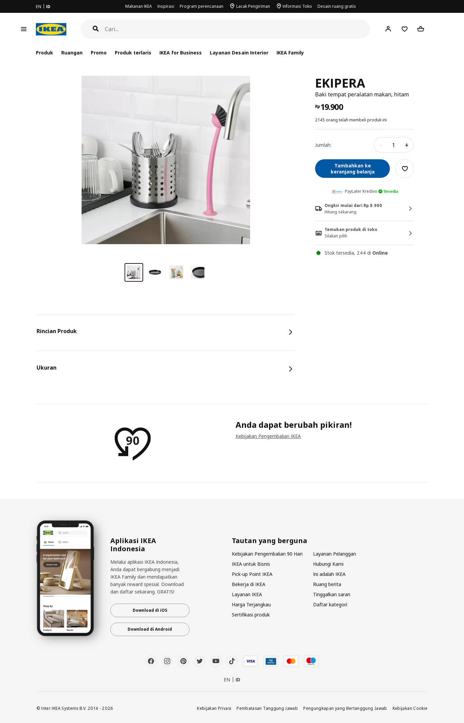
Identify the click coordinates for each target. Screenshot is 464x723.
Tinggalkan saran (331, 594)
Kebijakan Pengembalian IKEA (268, 436)
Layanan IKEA (247, 594)
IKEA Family (290, 52)
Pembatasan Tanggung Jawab (267, 708)
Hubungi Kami (328, 564)
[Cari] (237, 29)
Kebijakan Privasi (214, 708)
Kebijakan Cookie (410, 708)
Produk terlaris (133, 52)
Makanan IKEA (138, 6)
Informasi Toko (297, 6)
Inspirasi (165, 6)
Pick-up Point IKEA (252, 574)
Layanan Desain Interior (239, 52)
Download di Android (150, 629)
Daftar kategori (330, 604)
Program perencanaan (201, 6)
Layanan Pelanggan (334, 554)
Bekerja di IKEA (248, 584)
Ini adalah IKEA (329, 574)
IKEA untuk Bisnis (251, 564)
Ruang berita (327, 584)
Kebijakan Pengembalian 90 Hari (267, 554)
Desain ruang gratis (336, 6)
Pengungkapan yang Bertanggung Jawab (345, 708)
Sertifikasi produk (251, 614)
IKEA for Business (180, 52)
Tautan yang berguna (269, 541)
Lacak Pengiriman (253, 6)
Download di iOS (150, 610)
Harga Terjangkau (251, 604)
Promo (99, 52)
